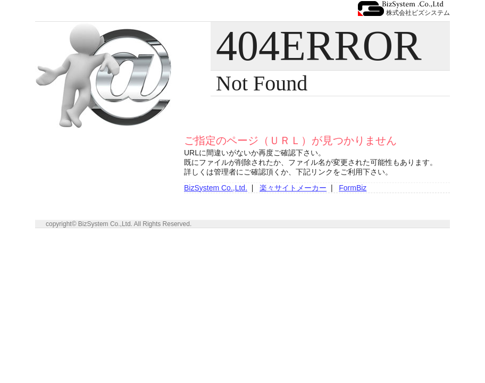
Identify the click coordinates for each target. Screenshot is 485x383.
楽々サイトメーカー (293, 188)
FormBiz (352, 188)
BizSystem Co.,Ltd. (215, 188)
